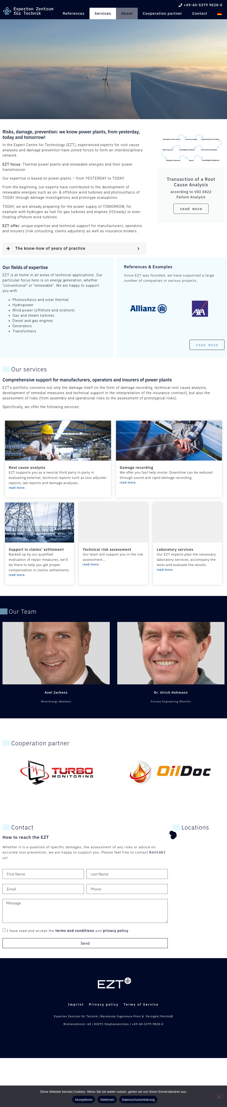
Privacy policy (104, 1063)
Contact (199, 13)
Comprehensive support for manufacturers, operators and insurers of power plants (87, 380)
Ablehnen (107, 1100)
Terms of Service (146, 1063)
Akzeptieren (83, 1100)
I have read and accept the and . (68, 931)
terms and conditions (75, 931)
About (126, 13)
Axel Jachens (56, 692)
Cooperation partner (162, 13)
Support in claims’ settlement (36, 549)
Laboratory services (175, 549)
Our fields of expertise (25, 267)
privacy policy (115, 931)
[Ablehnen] (219, 1096)
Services (102, 13)
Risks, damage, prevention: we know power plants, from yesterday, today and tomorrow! (71, 134)
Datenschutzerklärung (138, 1100)
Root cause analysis (27, 467)
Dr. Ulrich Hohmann (171, 692)
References (73, 13)
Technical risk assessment (107, 549)
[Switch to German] (219, 13)
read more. (17, 488)
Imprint (71, 1063)
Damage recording (136, 467)
